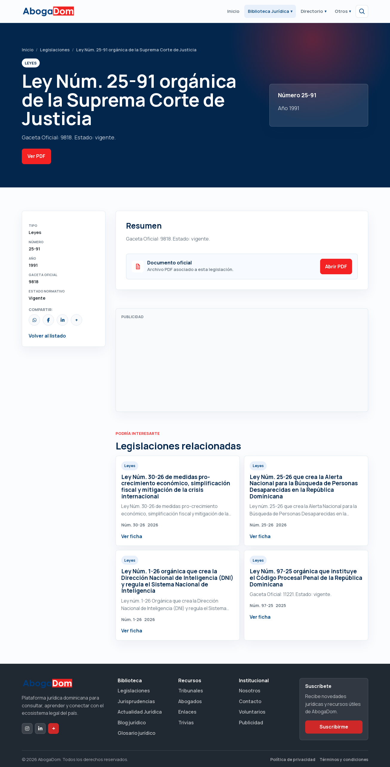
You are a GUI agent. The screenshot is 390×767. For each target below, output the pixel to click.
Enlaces (187, 712)
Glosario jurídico (136, 733)
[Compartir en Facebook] (48, 320)
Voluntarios (252, 712)
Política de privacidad (292, 759)
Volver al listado (47, 335)
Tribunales (190, 690)
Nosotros (249, 690)
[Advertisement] (242, 364)
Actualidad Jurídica (140, 712)
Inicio (233, 11)
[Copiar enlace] (76, 320)
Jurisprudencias (136, 701)
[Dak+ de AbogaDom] (53, 728)
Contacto (250, 701)
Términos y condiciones (344, 759)
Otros (343, 11)
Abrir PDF (336, 266)
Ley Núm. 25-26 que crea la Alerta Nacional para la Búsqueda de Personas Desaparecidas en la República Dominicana (304, 486)
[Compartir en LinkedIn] (62, 320)
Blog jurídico (132, 722)
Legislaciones (55, 50)
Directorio (313, 11)
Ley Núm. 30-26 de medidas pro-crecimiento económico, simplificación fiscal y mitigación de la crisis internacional (175, 486)
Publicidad (251, 722)
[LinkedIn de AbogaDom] (40, 728)
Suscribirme (334, 726)
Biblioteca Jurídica (270, 11)
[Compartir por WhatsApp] (34, 320)
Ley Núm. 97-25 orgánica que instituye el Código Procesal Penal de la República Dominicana (306, 577)
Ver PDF (36, 156)
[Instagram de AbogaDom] (27, 728)
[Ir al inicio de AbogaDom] (48, 11)
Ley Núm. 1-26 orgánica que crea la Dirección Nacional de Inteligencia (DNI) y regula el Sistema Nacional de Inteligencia (177, 580)
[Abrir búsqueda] (362, 11)
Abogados (190, 701)
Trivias (186, 722)
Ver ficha (131, 536)
